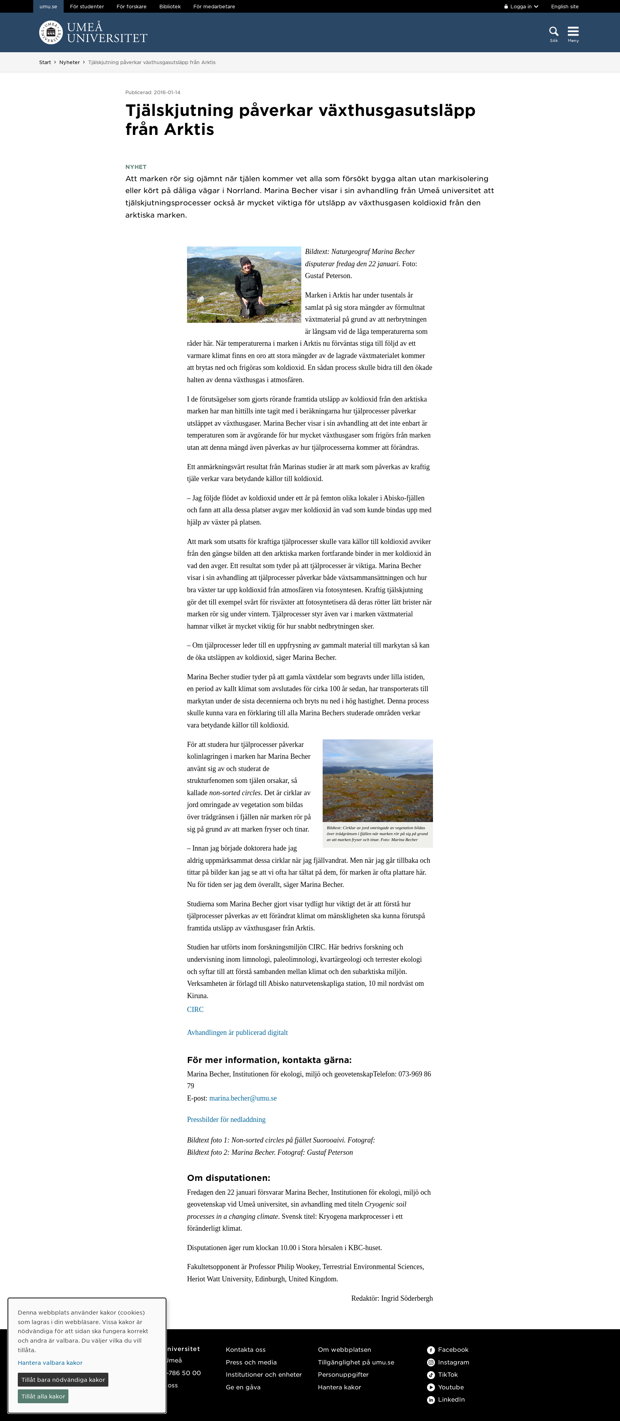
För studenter (87, 6)
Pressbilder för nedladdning (226, 1120)
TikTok (442, 1374)
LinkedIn (446, 1399)
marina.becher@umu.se (243, 1098)
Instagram (448, 1362)
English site (565, 6)
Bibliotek (170, 6)
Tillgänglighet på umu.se (356, 1362)
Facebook (448, 1349)
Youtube (445, 1387)
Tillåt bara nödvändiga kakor (63, 1379)
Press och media (251, 1362)
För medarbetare (214, 6)
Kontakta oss (246, 1349)
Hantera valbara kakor (50, 1362)
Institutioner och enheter (264, 1374)
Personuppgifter (343, 1374)
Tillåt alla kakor (43, 1396)
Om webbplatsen (344, 1349)
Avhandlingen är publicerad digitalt (237, 1032)
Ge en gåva (243, 1387)
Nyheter (69, 62)
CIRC (195, 1010)
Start (45, 62)
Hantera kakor (339, 1387)
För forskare (132, 6)
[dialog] (87, 1355)
